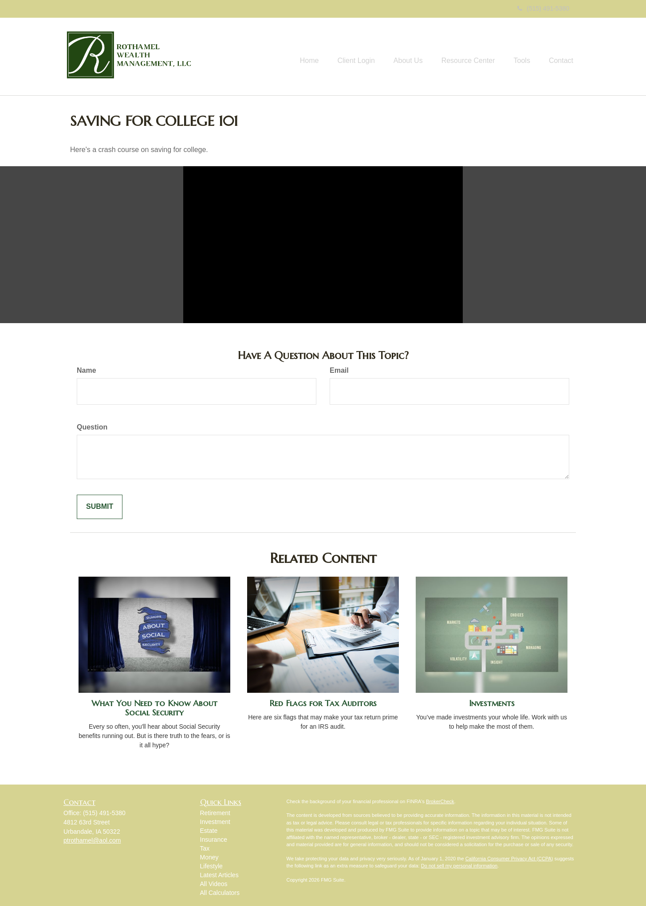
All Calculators (220, 892)
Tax (205, 848)
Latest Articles (219, 875)
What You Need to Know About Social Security (154, 708)
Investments (492, 703)
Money (209, 857)
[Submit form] (99, 507)
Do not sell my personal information (459, 865)
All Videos (214, 883)
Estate (209, 830)
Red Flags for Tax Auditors (323, 703)
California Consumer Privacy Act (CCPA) (509, 858)
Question (92, 427)
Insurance (213, 839)
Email (339, 370)
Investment (215, 821)
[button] (340, 56)
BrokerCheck (440, 801)
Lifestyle (211, 866)
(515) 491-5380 (543, 8)
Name (86, 370)
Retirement (215, 812)
